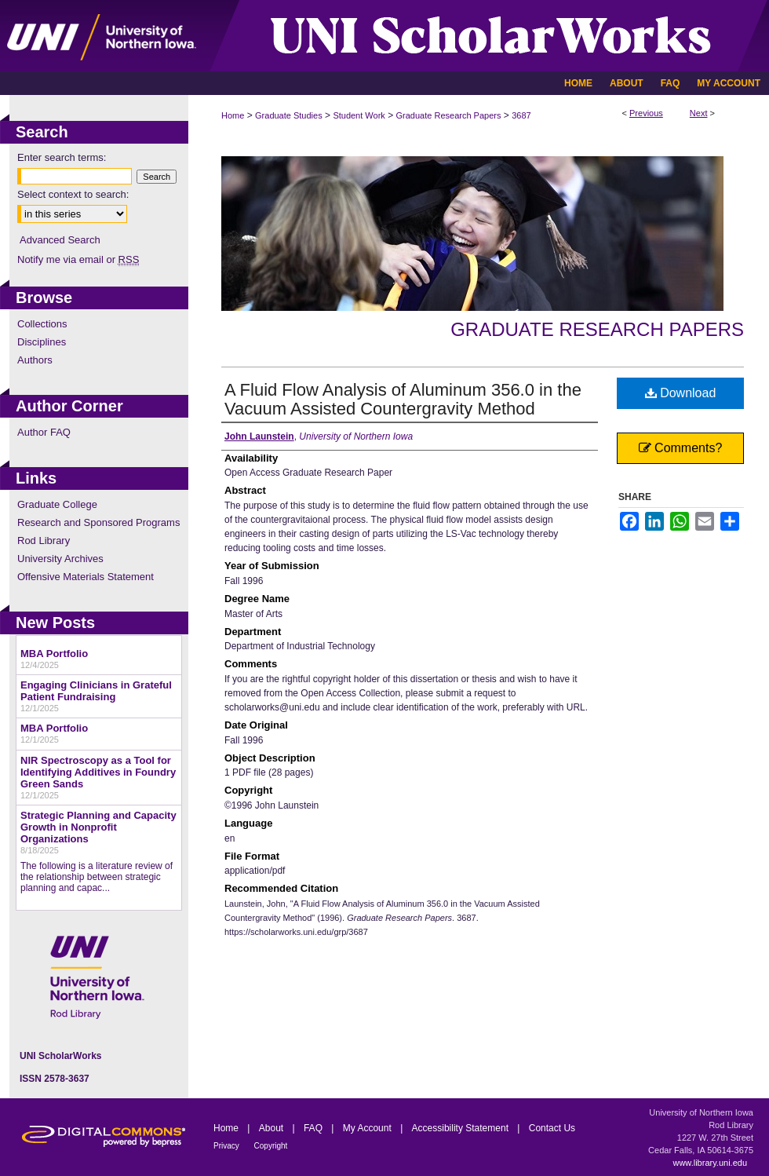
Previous (646, 113)
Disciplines (41, 342)
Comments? (681, 448)
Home (232, 115)
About (272, 1128)
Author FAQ (44, 432)
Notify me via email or (78, 259)
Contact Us (552, 1128)
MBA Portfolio (54, 653)
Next (699, 113)
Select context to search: (73, 194)
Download (680, 393)
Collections (42, 324)
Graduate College (57, 504)
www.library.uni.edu (709, 1162)
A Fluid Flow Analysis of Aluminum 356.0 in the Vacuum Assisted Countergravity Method (402, 399)
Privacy (227, 1145)
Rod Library (43, 540)
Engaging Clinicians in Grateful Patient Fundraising (96, 691)
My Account (368, 1128)
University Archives (60, 558)
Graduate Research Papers (448, 115)
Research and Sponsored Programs (98, 522)
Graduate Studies (289, 115)
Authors (35, 360)
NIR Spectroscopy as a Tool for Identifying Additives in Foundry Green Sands (98, 772)
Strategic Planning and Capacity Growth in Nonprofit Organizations (98, 827)
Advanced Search (60, 240)
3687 (521, 115)
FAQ (314, 1128)
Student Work (358, 115)
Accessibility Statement (462, 1128)
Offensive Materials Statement (85, 577)
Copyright (271, 1145)
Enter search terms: (61, 157)
